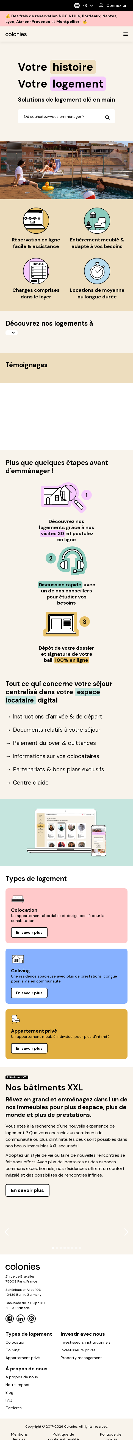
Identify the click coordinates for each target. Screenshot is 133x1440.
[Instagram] (31, 1318)
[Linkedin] (20, 1318)
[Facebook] (9, 1318)
